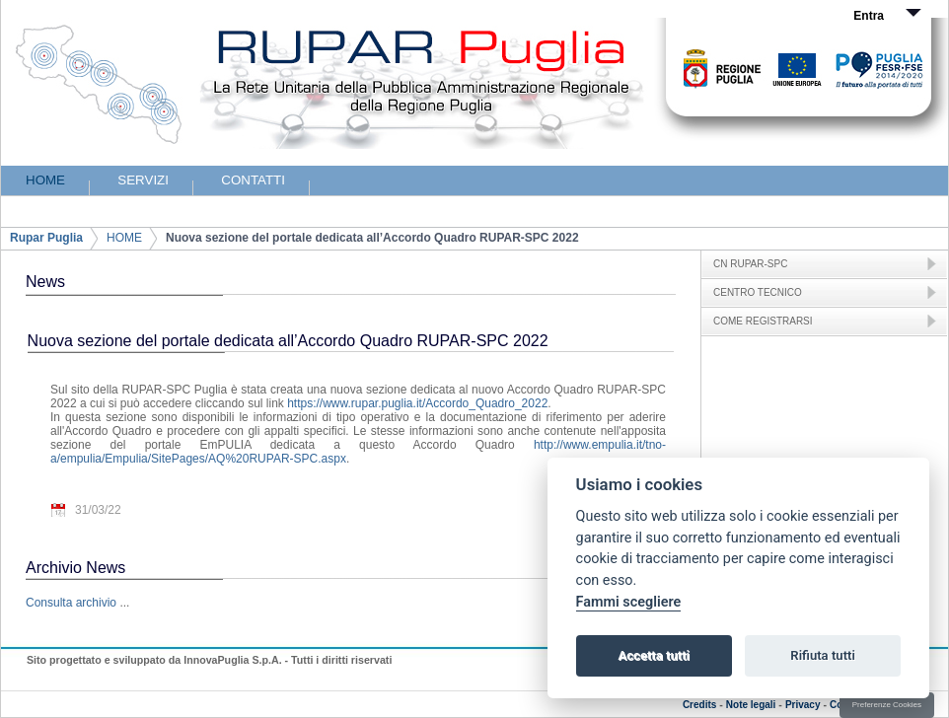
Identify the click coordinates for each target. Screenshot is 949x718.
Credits (699, 704)
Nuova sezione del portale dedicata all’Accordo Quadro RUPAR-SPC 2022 (372, 238)
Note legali (751, 704)
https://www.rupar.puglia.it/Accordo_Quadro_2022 (417, 403)
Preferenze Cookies (886, 704)
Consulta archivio (71, 603)
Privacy (803, 704)
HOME (124, 238)
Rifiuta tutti (822, 655)
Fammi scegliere (629, 602)
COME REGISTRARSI (763, 321)
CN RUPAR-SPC (750, 263)
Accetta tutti (654, 655)
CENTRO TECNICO (757, 292)
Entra (868, 16)
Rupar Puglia (46, 238)
